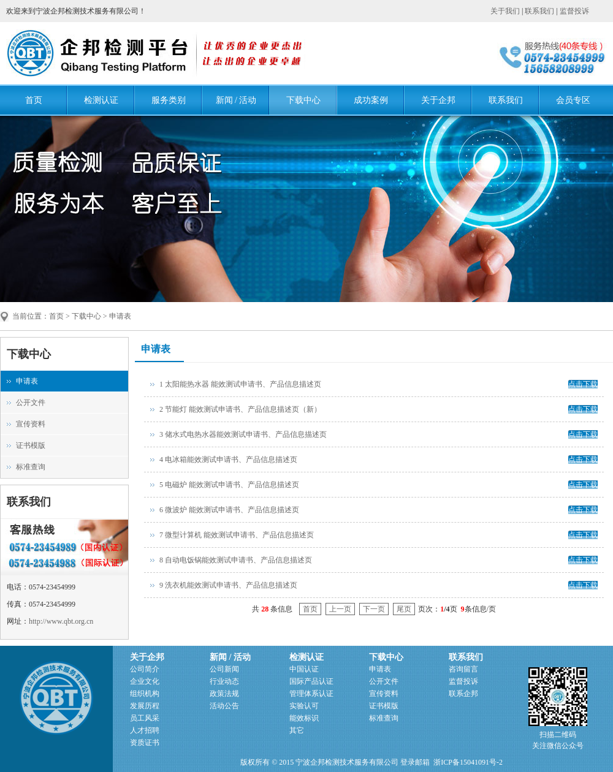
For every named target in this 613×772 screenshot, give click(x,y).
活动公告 (224, 706)
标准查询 (30, 467)
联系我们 (539, 11)
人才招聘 (144, 730)
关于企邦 (438, 100)
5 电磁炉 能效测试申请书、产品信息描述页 (229, 484)
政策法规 (224, 693)
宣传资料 (30, 424)
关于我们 (505, 11)
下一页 (374, 609)
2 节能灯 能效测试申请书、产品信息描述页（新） (240, 409)
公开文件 (30, 402)
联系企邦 (463, 693)
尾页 (404, 609)
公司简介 (144, 669)
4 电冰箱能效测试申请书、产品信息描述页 (228, 459)
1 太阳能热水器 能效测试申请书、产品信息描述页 (240, 384)
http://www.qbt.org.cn (61, 621)
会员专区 (573, 100)
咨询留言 (463, 669)
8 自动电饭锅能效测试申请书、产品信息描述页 (235, 560)
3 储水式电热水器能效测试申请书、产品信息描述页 (243, 434)
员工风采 (144, 718)
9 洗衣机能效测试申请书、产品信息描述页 (228, 585)
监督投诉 (574, 11)
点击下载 (583, 384)
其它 (296, 730)
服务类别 (168, 100)
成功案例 (371, 100)
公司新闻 (224, 669)
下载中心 (303, 100)
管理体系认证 (311, 693)
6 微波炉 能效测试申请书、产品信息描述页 (229, 509)
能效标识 (304, 718)
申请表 (27, 381)
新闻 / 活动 (236, 100)
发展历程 (144, 706)
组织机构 (144, 693)
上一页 (340, 609)
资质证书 (144, 742)
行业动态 (224, 681)
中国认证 (304, 669)
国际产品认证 (311, 681)
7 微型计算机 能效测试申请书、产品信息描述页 (236, 535)
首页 (33, 100)
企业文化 (144, 681)
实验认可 (304, 706)
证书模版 (30, 445)
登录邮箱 (415, 762)
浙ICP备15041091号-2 (468, 762)
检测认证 (101, 100)
